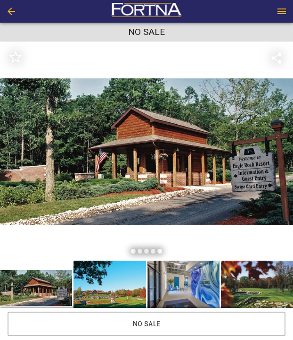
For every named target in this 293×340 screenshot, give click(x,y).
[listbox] (146, 152)
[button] (11, 11)
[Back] (11, 11)
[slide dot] (133, 251)
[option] (146, 152)
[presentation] (146, 11)
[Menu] (281, 11)
